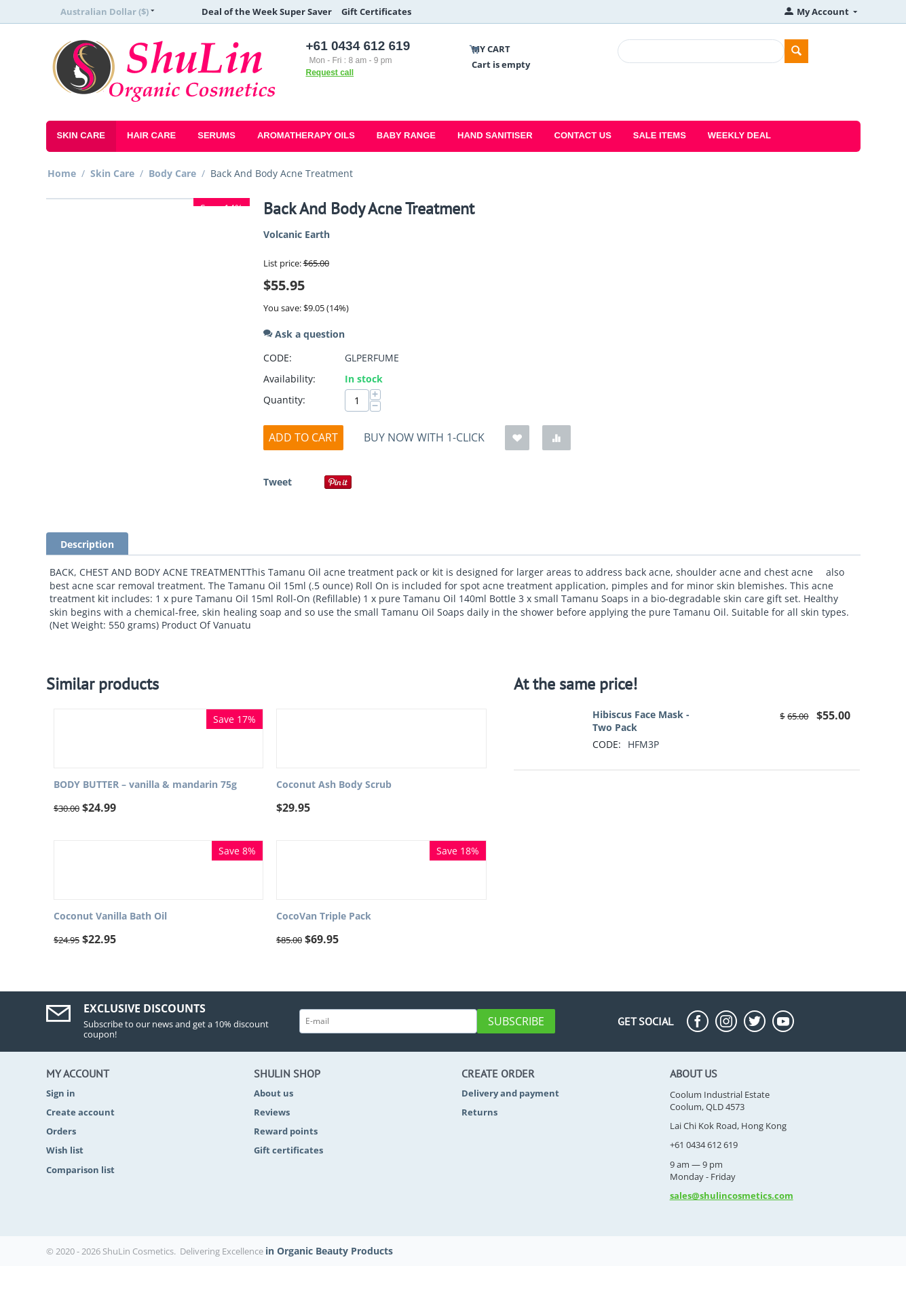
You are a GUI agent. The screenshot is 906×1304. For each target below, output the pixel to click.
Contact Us (582, 135)
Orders (61, 1131)
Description (87, 544)
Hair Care (151, 135)
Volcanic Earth (296, 234)
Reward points (286, 1131)
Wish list (64, 1150)
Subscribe (516, 1021)
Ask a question (304, 334)
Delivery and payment (510, 1093)
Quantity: (284, 399)
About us (273, 1093)
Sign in (60, 1093)
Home (62, 173)
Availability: (289, 378)
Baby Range (406, 135)
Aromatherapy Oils (306, 135)
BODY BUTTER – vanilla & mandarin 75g (145, 785)
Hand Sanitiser (495, 135)
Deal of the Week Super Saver (267, 11)
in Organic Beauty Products (329, 1250)
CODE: (277, 357)
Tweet (277, 481)
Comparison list (80, 1170)
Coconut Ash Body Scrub (334, 785)
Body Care (172, 173)
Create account (80, 1112)
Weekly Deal (739, 135)
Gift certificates (288, 1150)
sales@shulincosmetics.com (731, 1195)
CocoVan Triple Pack (323, 916)
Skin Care (81, 135)
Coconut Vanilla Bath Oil (110, 916)
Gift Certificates (376, 11)
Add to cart (303, 437)
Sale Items (659, 135)
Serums (216, 135)
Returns (479, 1112)
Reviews (272, 1112)
